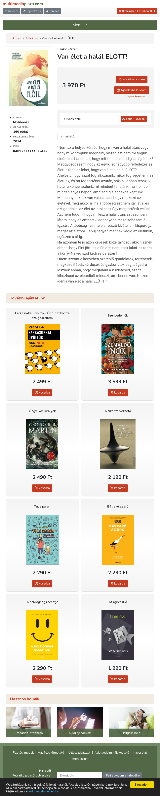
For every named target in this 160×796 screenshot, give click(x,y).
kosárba (42, 392)
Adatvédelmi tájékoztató (112, 752)
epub (127, 119)
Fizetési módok (23, 752)
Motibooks (21, 122)
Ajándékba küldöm (131, 90)
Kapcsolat (140, 752)
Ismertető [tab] (67, 136)
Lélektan (32, 38)
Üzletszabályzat (79, 752)
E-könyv (15, 38)
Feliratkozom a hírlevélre (123, 775)
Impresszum (80, 759)
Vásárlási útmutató (51, 752)
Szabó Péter (67, 49)
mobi (140, 119)
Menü (80, 25)
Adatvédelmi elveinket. (44, 791)
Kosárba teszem (131, 79)
